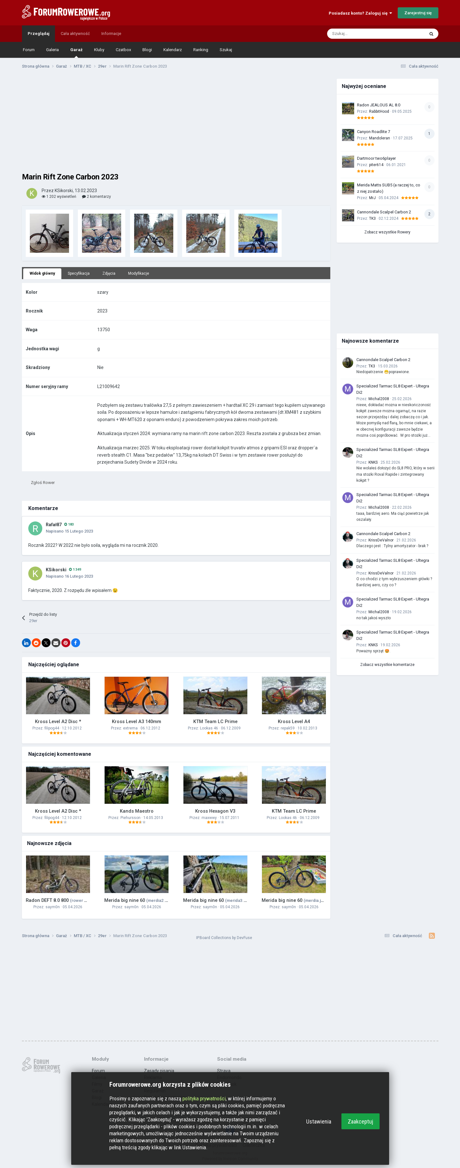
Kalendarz (172, 49)
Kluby (99, 49)
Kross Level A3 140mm (136, 721)
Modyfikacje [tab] (138, 273)
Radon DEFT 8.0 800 (71, 900)
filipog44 (52, 728)
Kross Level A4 (294, 721)
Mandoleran (379, 138)
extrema (130, 728)
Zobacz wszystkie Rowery (387, 232)
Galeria (52, 49)
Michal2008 (378, 399)
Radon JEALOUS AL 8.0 (378, 105)
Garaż (76, 52)
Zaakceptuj (360, 1121)
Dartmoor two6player (376, 158)
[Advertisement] (176, 123)
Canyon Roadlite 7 (373, 131)
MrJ (372, 198)
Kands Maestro (137, 811)
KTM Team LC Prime (215, 721)
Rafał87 (54, 524)
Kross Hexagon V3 (215, 811)
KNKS (373, 462)
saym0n (52, 907)
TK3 (372, 218)
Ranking (200, 49)
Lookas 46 (209, 728)
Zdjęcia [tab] (108, 273)
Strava (223, 1070)
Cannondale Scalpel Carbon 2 (384, 212)
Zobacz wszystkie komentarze (387, 664)
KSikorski (56, 569)
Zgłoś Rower (43, 482)
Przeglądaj (38, 33)
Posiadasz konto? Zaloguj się (360, 13)
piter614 (376, 165)
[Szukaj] (342, 34)
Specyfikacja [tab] (79, 273)
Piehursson (130, 818)
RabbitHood (379, 111)
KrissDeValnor (381, 540)
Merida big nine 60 (138, 900)
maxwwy (209, 818)
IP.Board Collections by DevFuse (224, 938)
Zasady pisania (159, 1070)
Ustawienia (318, 1121)
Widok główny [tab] (42, 273)
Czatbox (123, 49)
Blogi (147, 49)
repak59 (288, 728)
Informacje (111, 33)
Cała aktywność (75, 33)
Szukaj (226, 49)
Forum (29, 49)
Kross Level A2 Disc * (58, 721)
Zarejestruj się (418, 12)
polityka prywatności (204, 1098)
